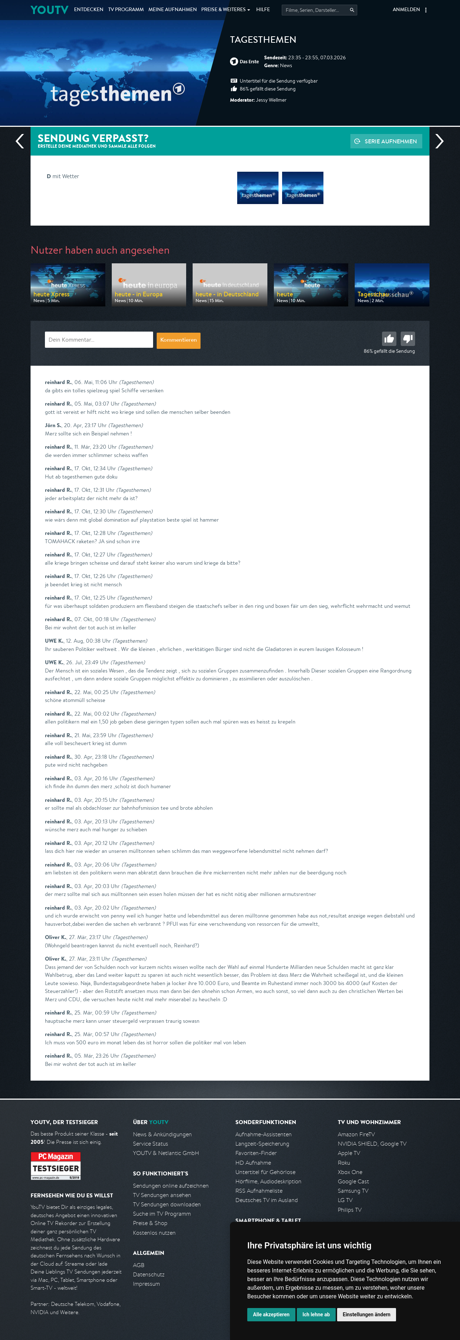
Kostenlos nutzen (154, 1233)
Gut (389, 339)
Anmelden (406, 10)
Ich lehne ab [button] (316, 1314)
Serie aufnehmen (391, 141)
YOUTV (49, 10)
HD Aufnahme (253, 1162)
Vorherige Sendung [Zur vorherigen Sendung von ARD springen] (22, 141)
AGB (138, 1265)
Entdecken (89, 10)
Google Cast (353, 1181)
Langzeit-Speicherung (262, 1143)
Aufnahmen (172, 10)
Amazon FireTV (356, 1134)
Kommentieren (178, 340)
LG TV (345, 1200)
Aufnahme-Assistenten (263, 1134)
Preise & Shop (150, 1223)
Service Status (150, 1143)
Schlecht (408, 339)
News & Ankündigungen (162, 1134)
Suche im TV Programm (162, 1213)
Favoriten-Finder (256, 1153)
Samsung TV (353, 1191)
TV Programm (126, 10)
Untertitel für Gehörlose (265, 1172)
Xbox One (350, 1172)
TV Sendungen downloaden (167, 1204)
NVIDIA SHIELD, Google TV (372, 1143)
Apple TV (349, 1153)
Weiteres (223, 10)
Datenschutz (149, 1274)
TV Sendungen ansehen (162, 1195)
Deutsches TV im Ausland (266, 1200)
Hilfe (263, 10)
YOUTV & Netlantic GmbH (166, 1153)
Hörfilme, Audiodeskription (268, 1181)
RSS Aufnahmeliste (258, 1191)
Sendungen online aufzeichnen (171, 1185)
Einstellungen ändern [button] (367, 1314)
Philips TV (350, 1210)
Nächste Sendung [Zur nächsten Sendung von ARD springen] (436, 141)
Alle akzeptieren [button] (271, 1314)
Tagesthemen (263, 41)
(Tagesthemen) (136, 382)
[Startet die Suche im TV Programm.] (319, 10)
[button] (425, 10)
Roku (344, 1162)
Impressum (146, 1284)
